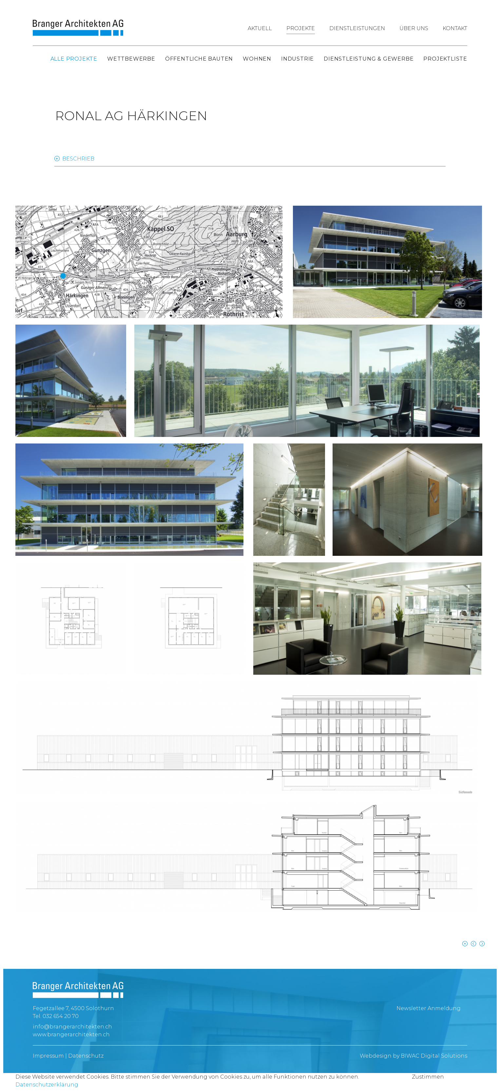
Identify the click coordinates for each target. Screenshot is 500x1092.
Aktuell (260, 28)
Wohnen (257, 59)
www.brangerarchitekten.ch (71, 1034)
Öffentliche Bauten (199, 59)
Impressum (48, 1056)
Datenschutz (86, 1056)
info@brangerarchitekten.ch (72, 1027)
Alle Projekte (73, 59)
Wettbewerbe (131, 59)
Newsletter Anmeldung (428, 1008)
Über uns (413, 28)
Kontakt (455, 28)
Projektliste (445, 59)
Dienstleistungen (357, 28)
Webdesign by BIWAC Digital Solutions (413, 1056)
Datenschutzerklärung (46, 1085)
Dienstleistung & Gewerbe (368, 59)
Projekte (300, 28)
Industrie (297, 59)
